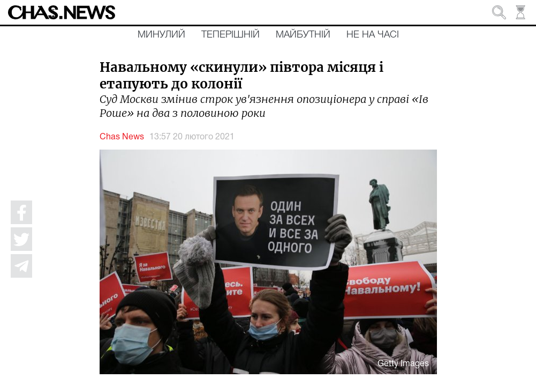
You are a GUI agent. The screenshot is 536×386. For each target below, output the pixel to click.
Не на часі (372, 35)
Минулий (161, 35)
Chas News (122, 137)
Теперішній (230, 35)
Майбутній (303, 35)
